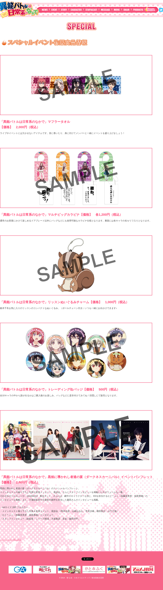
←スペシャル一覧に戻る (10, 540)
